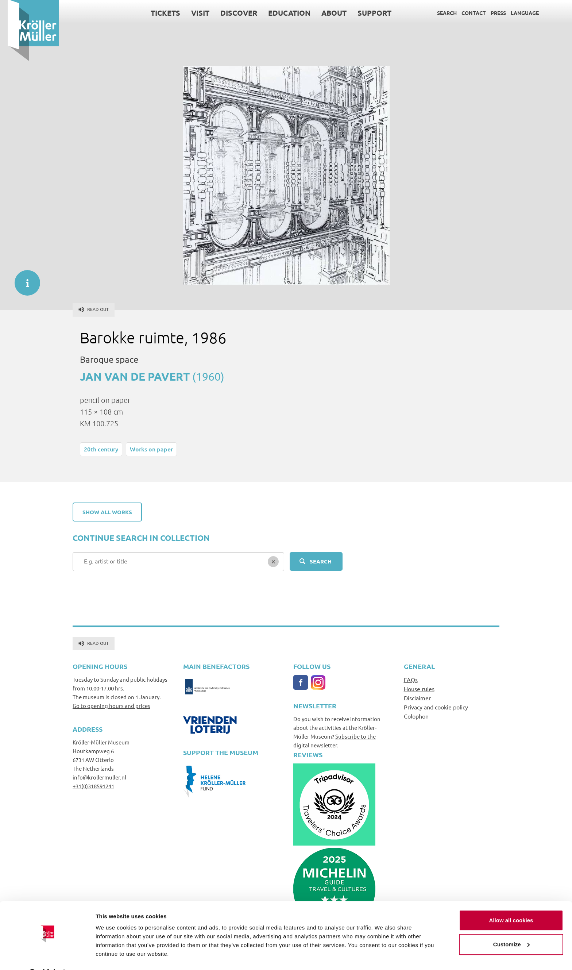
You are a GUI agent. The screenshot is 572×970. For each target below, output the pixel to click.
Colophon (416, 716)
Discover (231, 13)
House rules (419, 688)
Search (439, 12)
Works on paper (151, 449)
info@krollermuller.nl (99, 777)
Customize (511, 926)
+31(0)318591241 (93, 785)
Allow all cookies (511, 902)
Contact (466, 12)
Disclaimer (417, 697)
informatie (24, 279)
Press (490, 12)
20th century (101, 449)
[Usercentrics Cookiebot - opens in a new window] (47, 955)
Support (367, 13)
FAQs (411, 679)
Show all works (107, 512)
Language (517, 12)
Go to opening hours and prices (111, 705)
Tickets (158, 13)
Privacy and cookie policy (436, 707)
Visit (192, 13)
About (326, 13)
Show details (113, 955)
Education (281, 13)
